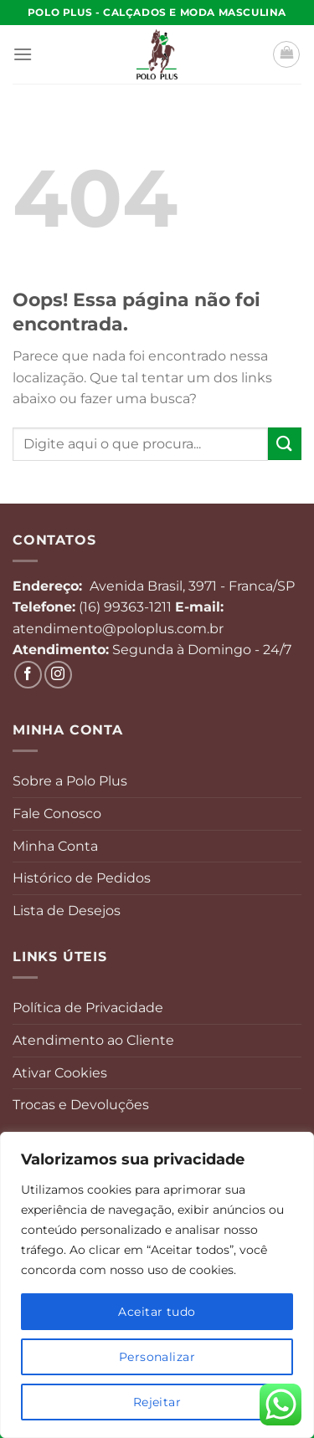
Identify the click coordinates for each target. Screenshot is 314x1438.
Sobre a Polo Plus (70, 781)
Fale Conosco (57, 813)
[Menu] (23, 53)
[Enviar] (284, 443)
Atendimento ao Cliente (93, 1040)
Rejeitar (157, 1402)
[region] (157, 1285)
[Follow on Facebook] (28, 674)
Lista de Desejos (67, 911)
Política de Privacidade (88, 1008)
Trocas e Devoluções (81, 1105)
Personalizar (157, 1356)
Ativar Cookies (60, 1073)
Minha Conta (55, 846)
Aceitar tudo (156, 1311)
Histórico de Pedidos (82, 878)
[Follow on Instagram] (58, 674)
